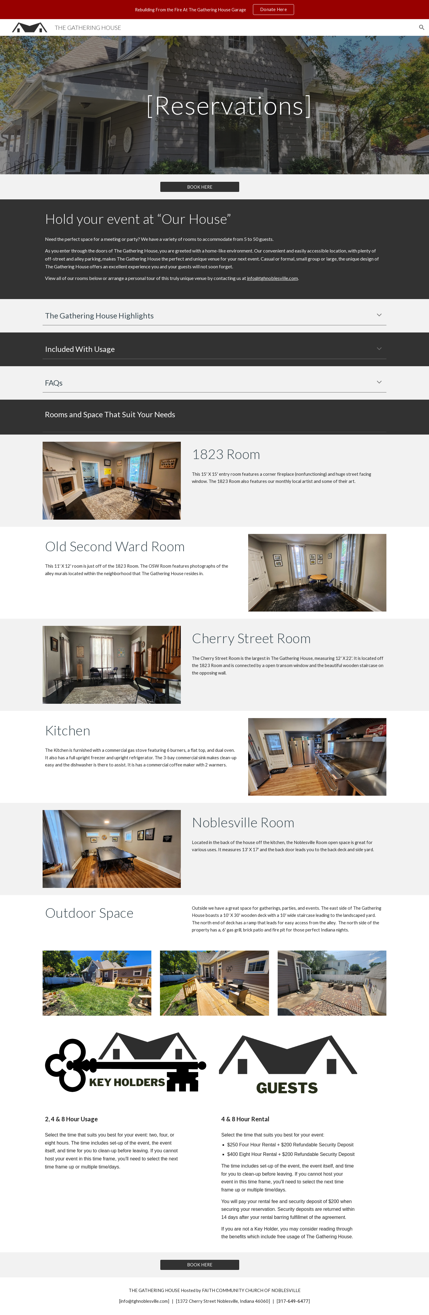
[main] (229, 105)
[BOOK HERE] (199, 187)
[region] (214, 9)
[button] (422, 27)
